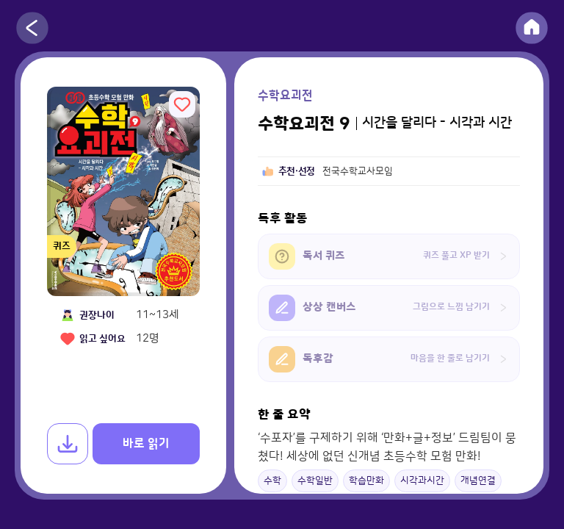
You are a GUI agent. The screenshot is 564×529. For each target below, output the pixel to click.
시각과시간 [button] (422, 480)
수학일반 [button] (315, 480)
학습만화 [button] (366, 480)
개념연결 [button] (478, 480)
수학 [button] (272, 480)
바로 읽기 (146, 443)
